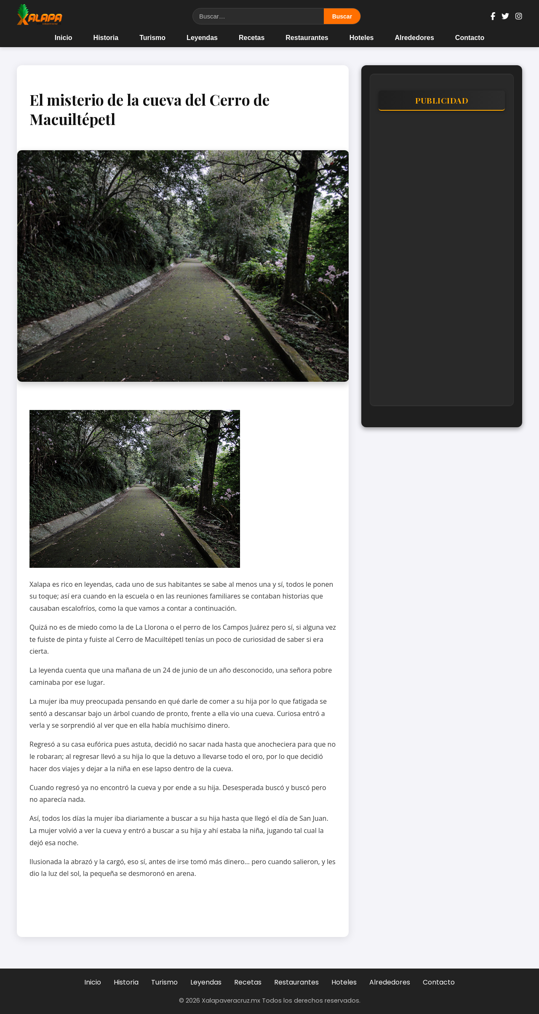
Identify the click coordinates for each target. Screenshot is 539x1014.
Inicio (63, 37)
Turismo (152, 37)
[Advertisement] (442, 262)
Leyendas (202, 37)
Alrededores (414, 37)
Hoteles (362, 37)
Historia (106, 37)
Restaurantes (307, 37)
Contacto (469, 37)
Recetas (251, 37)
